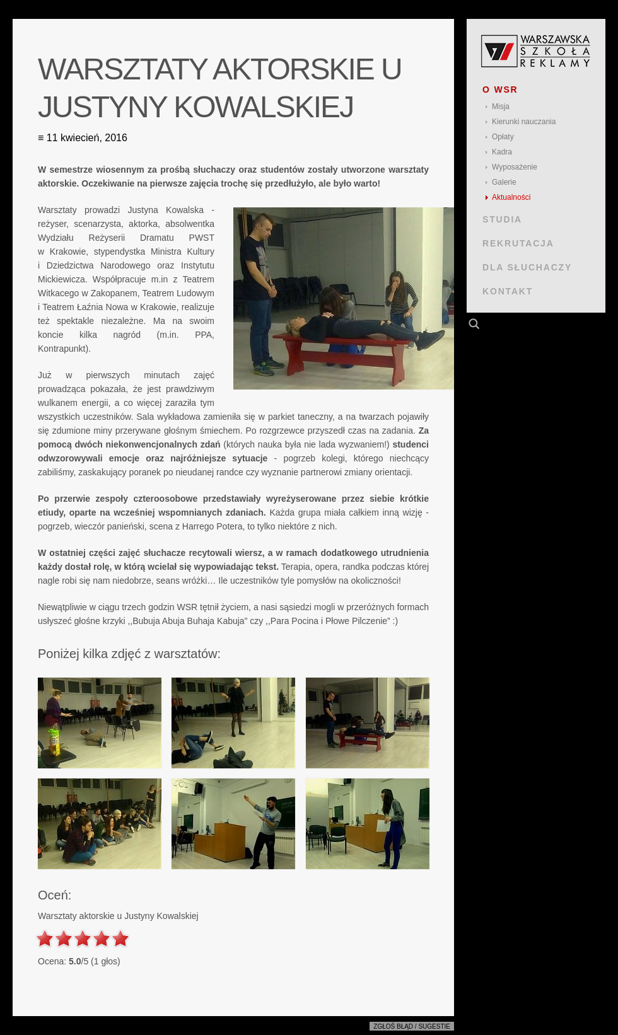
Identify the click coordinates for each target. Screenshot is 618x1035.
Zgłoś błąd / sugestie (411, 1026)
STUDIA (502, 219)
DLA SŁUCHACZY (527, 267)
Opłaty (503, 136)
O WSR (500, 89)
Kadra (502, 151)
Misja (501, 106)
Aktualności (511, 197)
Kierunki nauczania (524, 121)
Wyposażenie (514, 167)
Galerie (504, 182)
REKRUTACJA (518, 243)
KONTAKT (507, 291)
